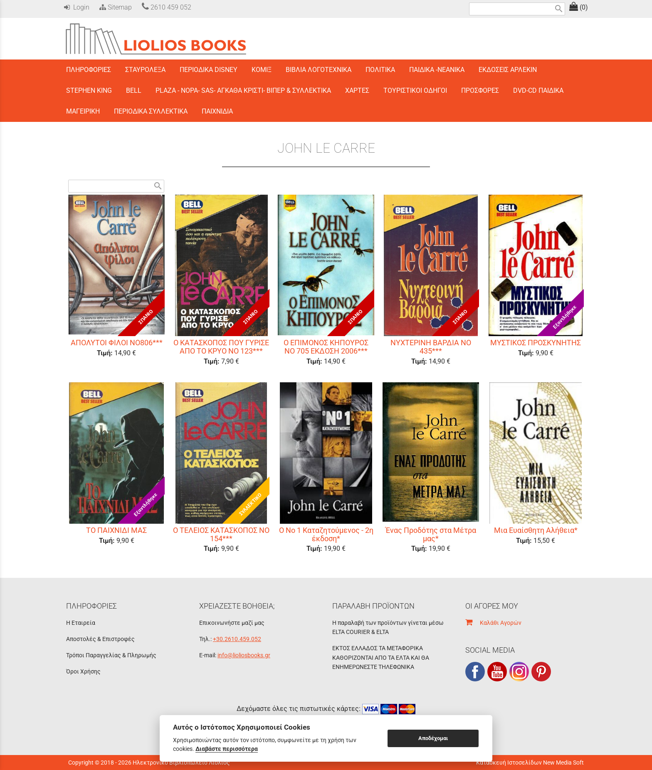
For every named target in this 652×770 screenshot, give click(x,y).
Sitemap (115, 7)
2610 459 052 (166, 7)
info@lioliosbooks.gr (243, 655)
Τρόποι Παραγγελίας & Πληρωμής (111, 655)
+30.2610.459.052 (237, 639)
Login (76, 7)
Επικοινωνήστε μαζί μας (231, 622)
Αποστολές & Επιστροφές (100, 639)
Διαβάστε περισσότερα (226, 748)
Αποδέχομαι (433, 738)
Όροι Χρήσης (83, 671)
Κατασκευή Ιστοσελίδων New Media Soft (530, 762)
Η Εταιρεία (80, 622)
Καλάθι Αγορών (493, 622)
